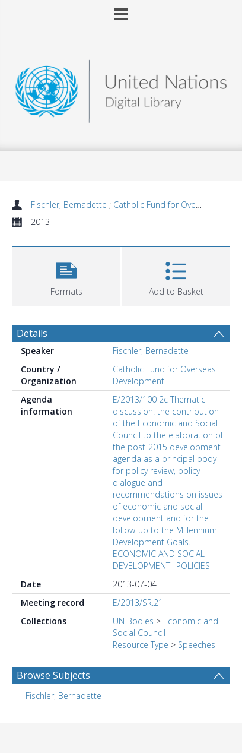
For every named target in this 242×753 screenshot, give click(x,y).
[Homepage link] (120, 88)
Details (32, 333)
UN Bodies (133, 621)
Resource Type (140, 644)
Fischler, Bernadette (70, 204)
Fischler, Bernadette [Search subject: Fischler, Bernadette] (63, 695)
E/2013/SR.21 (138, 602)
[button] (66, 275)
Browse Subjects (53, 675)
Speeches (196, 644)
